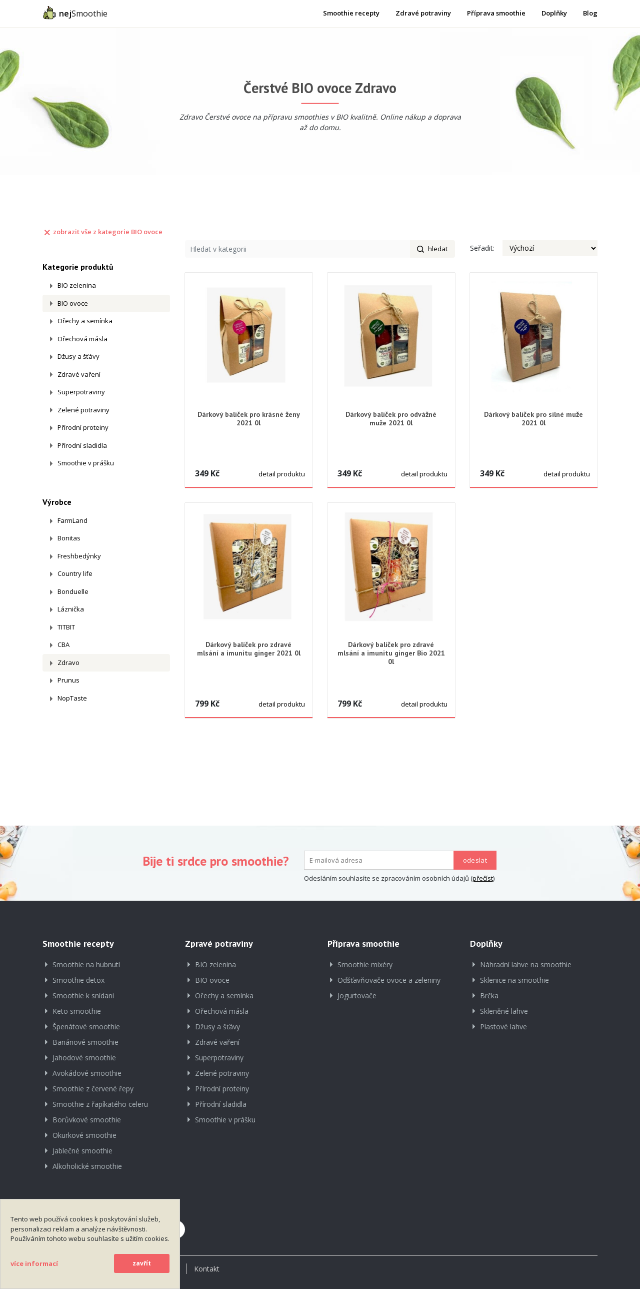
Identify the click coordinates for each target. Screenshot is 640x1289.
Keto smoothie (76, 1011)
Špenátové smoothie (86, 1026)
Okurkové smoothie (84, 1135)
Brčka (489, 995)
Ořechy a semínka (85, 320)
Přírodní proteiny (83, 427)
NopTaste (72, 698)
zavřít (141, 1263)
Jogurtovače (357, 995)
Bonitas (69, 537)
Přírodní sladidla (82, 445)
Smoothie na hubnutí (86, 964)
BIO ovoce (73, 303)
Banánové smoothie (85, 1042)
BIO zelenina (77, 285)
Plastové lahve (503, 1026)
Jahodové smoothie (84, 1057)
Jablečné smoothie (82, 1150)
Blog (590, 13)
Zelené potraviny (84, 409)
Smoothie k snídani (83, 995)
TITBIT (66, 626)
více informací (34, 1263)
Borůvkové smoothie (86, 1119)
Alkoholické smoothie (87, 1166)
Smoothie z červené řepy (93, 1088)
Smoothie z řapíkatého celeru (100, 1104)
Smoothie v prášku (86, 462)
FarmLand (73, 520)
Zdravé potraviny (423, 13)
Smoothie (75, 13)
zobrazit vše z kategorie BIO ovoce (102, 231)
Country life (75, 573)
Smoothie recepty (351, 13)
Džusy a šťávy (79, 356)
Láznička (71, 608)
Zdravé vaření (79, 374)
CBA (64, 644)
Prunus (69, 680)
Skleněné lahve (504, 1011)
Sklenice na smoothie (514, 980)
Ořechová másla (83, 338)
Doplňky (554, 13)
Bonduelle (73, 591)
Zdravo (69, 662)
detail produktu (281, 473)
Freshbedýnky (79, 555)
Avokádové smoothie (87, 1073)
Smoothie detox (78, 980)
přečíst (482, 878)
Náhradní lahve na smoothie (526, 964)
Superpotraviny (81, 391)
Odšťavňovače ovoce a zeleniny (389, 980)
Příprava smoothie (496, 13)
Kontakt (207, 1268)
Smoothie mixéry (365, 964)
